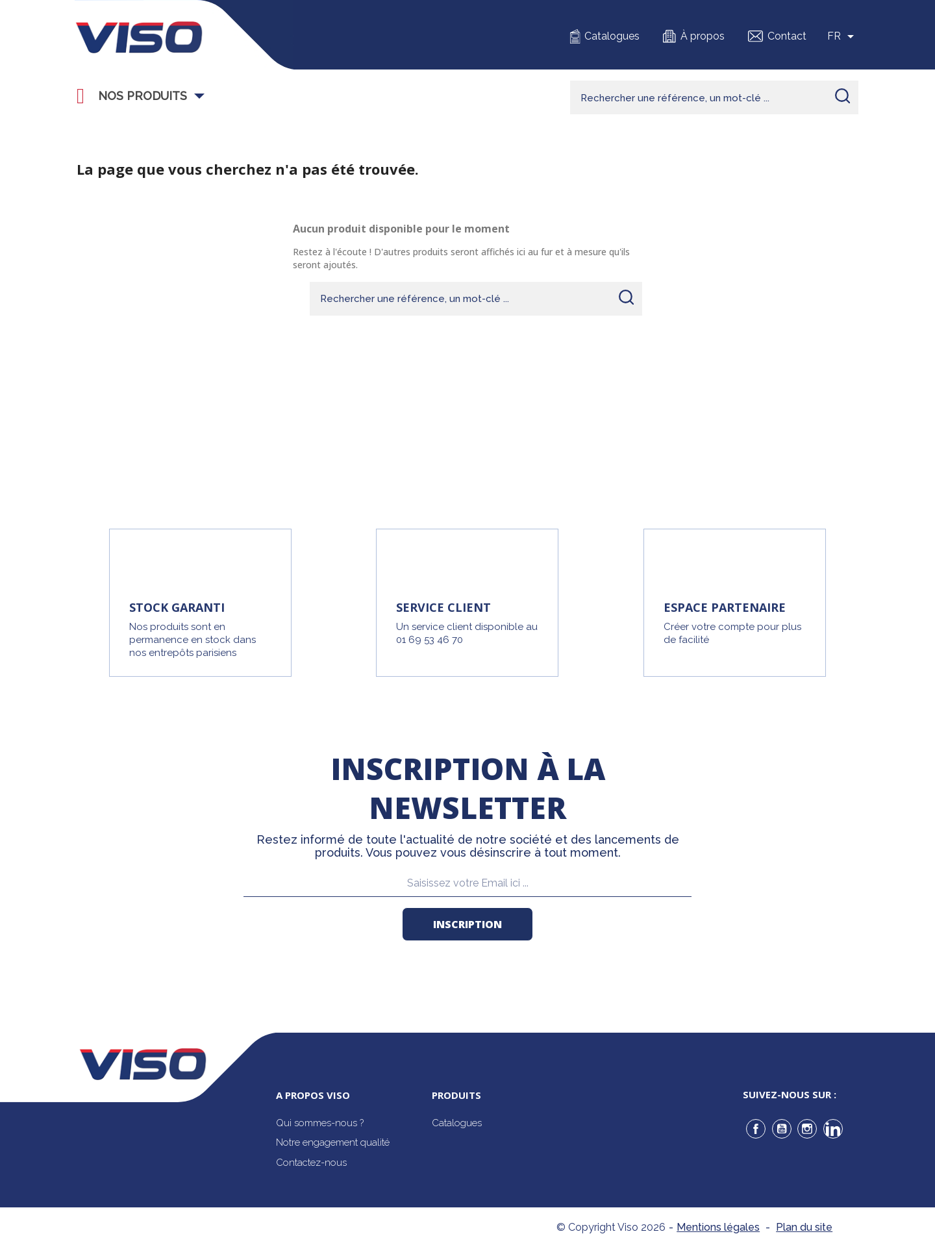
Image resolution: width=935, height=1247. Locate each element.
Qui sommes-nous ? (320, 1123)
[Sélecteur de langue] (842, 36)
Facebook (755, 1128)
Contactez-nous (311, 1162)
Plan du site (804, 1227)
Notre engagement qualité (333, 1142)
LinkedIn (833, 1128)
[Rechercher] (714, 97)
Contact (786, 36)
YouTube (781, 1128)
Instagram (807, 1128)
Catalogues (612, 36)
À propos (702, 36)
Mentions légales (718, 1227)
